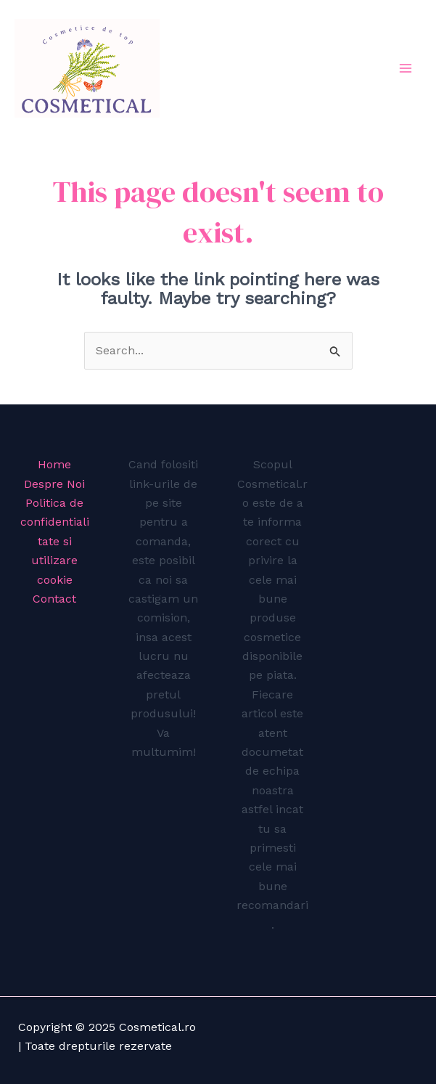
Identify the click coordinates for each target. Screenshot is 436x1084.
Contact (54, 599)
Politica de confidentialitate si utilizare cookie (54, 541)
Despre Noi (54, 484)
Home (54, 464)
